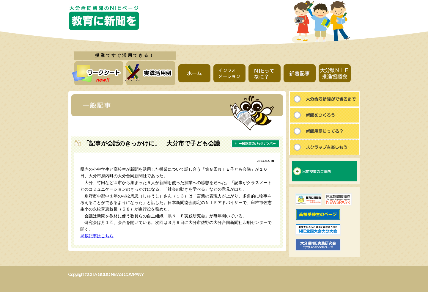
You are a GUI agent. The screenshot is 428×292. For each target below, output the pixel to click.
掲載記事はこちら (97, 236)
